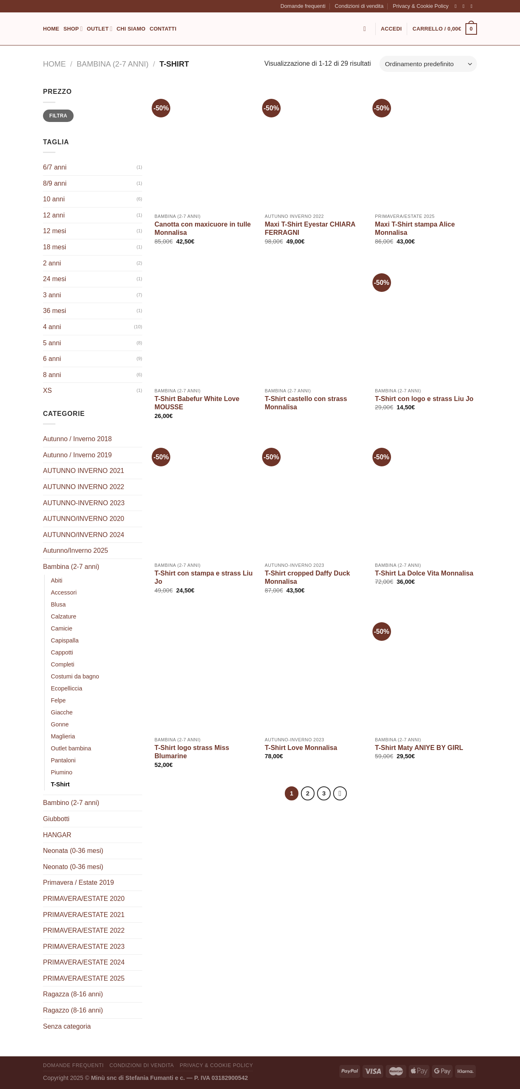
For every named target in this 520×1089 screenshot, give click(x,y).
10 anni (54, 199)
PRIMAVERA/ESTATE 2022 (83, 930)
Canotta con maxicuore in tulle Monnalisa (203, 228)
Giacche (62, 712)
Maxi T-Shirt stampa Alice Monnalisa (415, 228)
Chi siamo (131, 29)
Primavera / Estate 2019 (78, 882)
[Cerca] (366, 29)
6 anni (52, 358)
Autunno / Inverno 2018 (77, 438)
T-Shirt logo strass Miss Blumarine (192, 752)
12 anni (54, 215)
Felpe (58, 700)
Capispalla (65, 640)
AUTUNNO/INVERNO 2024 (83, 534)
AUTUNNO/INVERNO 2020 (83, 518)
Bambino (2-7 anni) (71, 802)
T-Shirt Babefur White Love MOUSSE (197, 403)
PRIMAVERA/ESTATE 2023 (83, 946)
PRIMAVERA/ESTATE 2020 (83, 898)
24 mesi (54, 278)
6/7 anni (55, 167)
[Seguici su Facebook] (457, 6)
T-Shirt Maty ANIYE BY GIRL (419, 747)
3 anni (52, 295)
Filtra (58, 116)
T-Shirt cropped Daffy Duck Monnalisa (307, 577)
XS (47, 390)
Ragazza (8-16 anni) (73, 994)
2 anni (52, 263)
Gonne (60, 724)
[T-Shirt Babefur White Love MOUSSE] (206, 322)
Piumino (61, 772)
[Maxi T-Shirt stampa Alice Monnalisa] (426, 147)
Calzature (63, 616)
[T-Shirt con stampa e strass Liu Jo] (206, 496)
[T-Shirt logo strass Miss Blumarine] (206, 671)
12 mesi (54, 230)
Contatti (163, 29)
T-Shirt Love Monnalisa (301, 747)
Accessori (63, 592)
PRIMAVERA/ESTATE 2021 (83, 914)
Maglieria (63, 736)
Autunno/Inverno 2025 (75, 550)
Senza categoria (67, 1026)
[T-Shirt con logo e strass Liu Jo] (426, 322)
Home (51, 29)
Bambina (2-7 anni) (113, 64)
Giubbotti (56, 818)
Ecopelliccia (66, 688)
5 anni (52, 342)
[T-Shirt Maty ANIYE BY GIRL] (426, 671)
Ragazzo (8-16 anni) (73, 1010)
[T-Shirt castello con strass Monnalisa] (316, 322)
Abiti (56, 580)
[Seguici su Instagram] (465, 6)
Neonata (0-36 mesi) (73, 850)
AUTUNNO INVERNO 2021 (83, 470)
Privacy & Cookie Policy (420, 6)
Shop (73, 29)
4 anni (52, 326)
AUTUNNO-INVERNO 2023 (83, 502)
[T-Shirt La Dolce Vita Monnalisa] (426, 496)
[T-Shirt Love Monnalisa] (316, 671)
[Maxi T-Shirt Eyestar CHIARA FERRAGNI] (316, 147)
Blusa (58, 604)
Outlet (99, 29)
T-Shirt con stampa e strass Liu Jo (204, 577)
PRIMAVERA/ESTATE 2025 (83, 978)
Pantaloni (63, 760)
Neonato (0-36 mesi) (73, 866)
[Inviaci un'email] (472, 6)
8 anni (52, 374)
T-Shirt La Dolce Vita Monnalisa (424, 573)
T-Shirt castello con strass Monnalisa (306, 403)
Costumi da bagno (75, 676)
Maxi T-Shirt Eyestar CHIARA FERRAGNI (310, 228)
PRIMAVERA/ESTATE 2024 (83, 962)
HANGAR (57, 834)
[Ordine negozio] (428, 64)
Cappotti (62, 652)
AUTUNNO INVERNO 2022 (83, 486)
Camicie (61, 628)
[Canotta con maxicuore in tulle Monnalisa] (206, 147)
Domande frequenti (302, 6)
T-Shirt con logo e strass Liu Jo (424, 398)
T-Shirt (60, 784)
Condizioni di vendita (359, 6)
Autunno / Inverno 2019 (77, 455)
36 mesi (54, 310)
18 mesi (54, 247)
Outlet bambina (71, 748)
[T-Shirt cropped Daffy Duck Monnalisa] (316, 496)
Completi (62, 664)
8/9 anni (55, 183)
